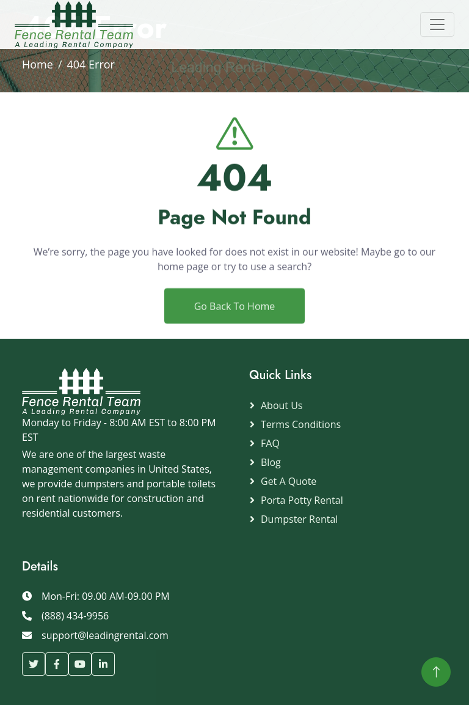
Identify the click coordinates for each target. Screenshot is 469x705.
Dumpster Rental (299, 519)
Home (37, 64)
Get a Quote (288, 481)
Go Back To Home (234, 324)
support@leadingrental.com (105, 635)
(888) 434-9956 (75, 615)
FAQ (270, 443)
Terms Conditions (301, 424)
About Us (282, 405)
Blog (271, 462)
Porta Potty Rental (302, 500)
